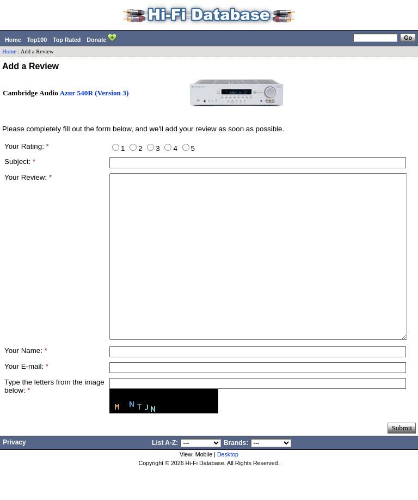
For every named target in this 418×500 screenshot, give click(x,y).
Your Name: (25, 383)
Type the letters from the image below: (54, 419)
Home (13, 39)
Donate (101, 38)
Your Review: (28, 177)
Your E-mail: (26, 399)
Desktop (227, 487)
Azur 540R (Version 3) (93, 93)
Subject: (19, 161)
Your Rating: (26, 146)
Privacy (14, 475)
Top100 (37, 39)
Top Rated (67, 39)
